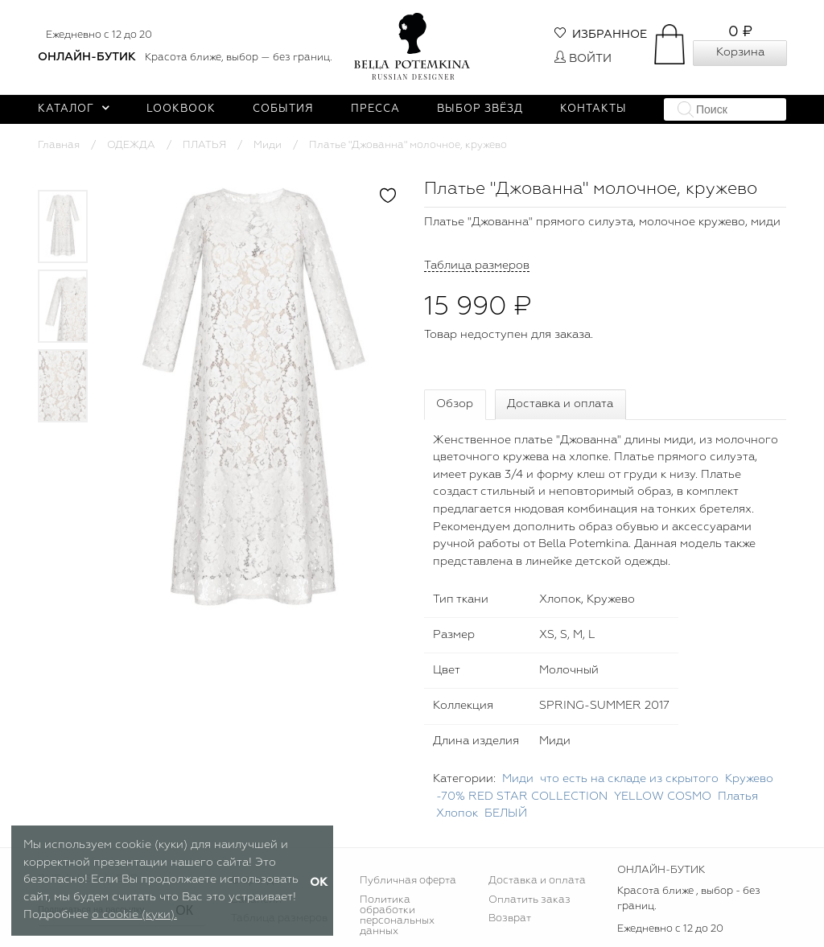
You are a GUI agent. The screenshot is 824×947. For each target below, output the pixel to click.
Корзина (740, 52)
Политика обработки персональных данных (397, 916)
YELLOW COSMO (662, 796)
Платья (738, 796)
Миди (267, 145)
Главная (59, 145)
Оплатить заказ (529, 900)
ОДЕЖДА (131, 145)
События (283, 109)
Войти (583, 58)
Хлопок (457, 813)
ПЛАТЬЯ (204, 145)
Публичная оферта (408, 880)
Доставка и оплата (560, 404)
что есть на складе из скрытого (629, 778)
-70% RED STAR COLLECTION (522, 796)
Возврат (509, 918)
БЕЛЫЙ (505, 813)
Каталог (73, 109)
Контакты (593, 109)
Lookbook (181, 109)
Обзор (454, 404)
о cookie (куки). (134, 914)
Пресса (375, 109)
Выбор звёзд (480, 109)
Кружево (749, 778)
